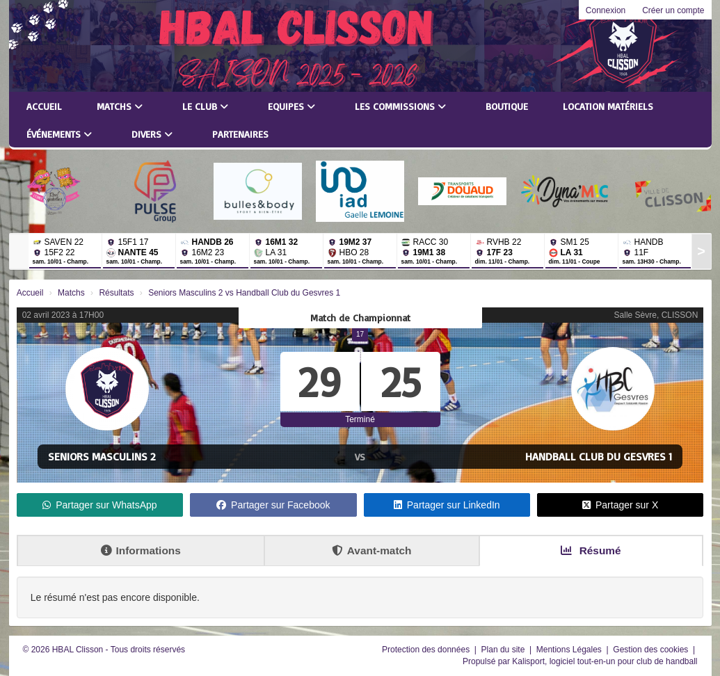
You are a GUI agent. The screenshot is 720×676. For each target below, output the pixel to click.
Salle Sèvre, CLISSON (656, 315)
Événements (59, 134)
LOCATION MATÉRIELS (608, 106)
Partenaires (240, 134)
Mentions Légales (570, 649)
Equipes (291, 106)
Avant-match (372, 550)
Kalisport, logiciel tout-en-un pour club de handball (604, 661)
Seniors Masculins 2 (101, 456)
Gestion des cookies (651, 649)
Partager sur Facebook (273, 504)
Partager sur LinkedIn (447, 504)
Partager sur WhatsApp (99, 504)
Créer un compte (673, 10)
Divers (152, 134)
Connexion (605, 10)
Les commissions (400, 106)
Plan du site (504, 649)
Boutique (507, 106)
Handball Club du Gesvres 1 (598, 456)
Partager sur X (620, 504)
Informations (141, 550)
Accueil (44, 106)
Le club (205, 106)
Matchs (120, 106)
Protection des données (427, 649)
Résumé (591, 550)
